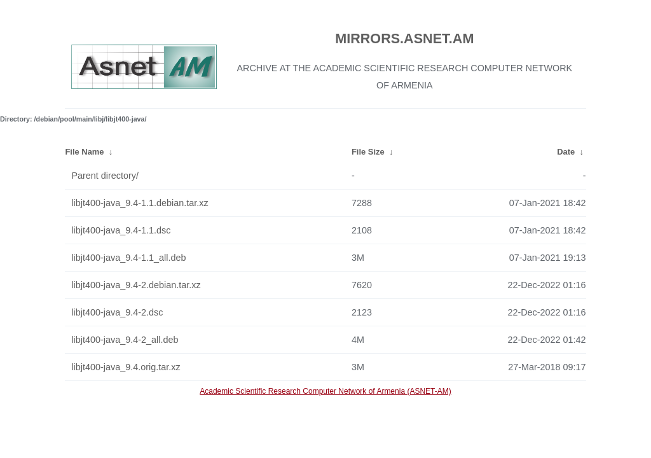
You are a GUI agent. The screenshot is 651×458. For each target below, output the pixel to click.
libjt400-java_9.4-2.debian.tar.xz (135, 285)
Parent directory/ (105, 175)
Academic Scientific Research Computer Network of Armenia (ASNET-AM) (325, 391)
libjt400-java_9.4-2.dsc (117, 312)
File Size (368, 151)
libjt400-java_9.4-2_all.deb (124, 340)
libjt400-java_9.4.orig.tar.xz (125, 367)
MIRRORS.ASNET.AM (404, 38)
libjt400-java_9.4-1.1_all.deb (128, 258)
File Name (84, 151)
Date (566, 151)
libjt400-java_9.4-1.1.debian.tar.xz (139, 203)
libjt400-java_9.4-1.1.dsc (120, 230)
